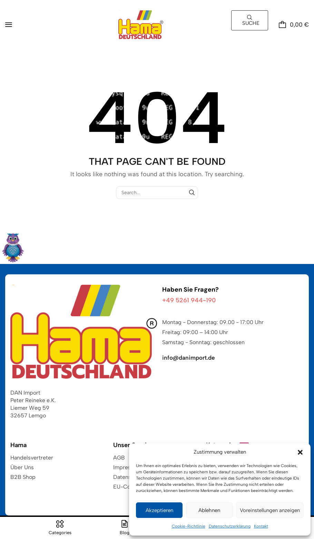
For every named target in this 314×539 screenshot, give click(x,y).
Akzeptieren (159, 510)
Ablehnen (209, 510)
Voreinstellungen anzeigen (270, 510)
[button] (300, 452)
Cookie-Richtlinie (188, 526)
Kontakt (261, 526)
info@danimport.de (188, 357)
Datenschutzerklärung (230, 526)
